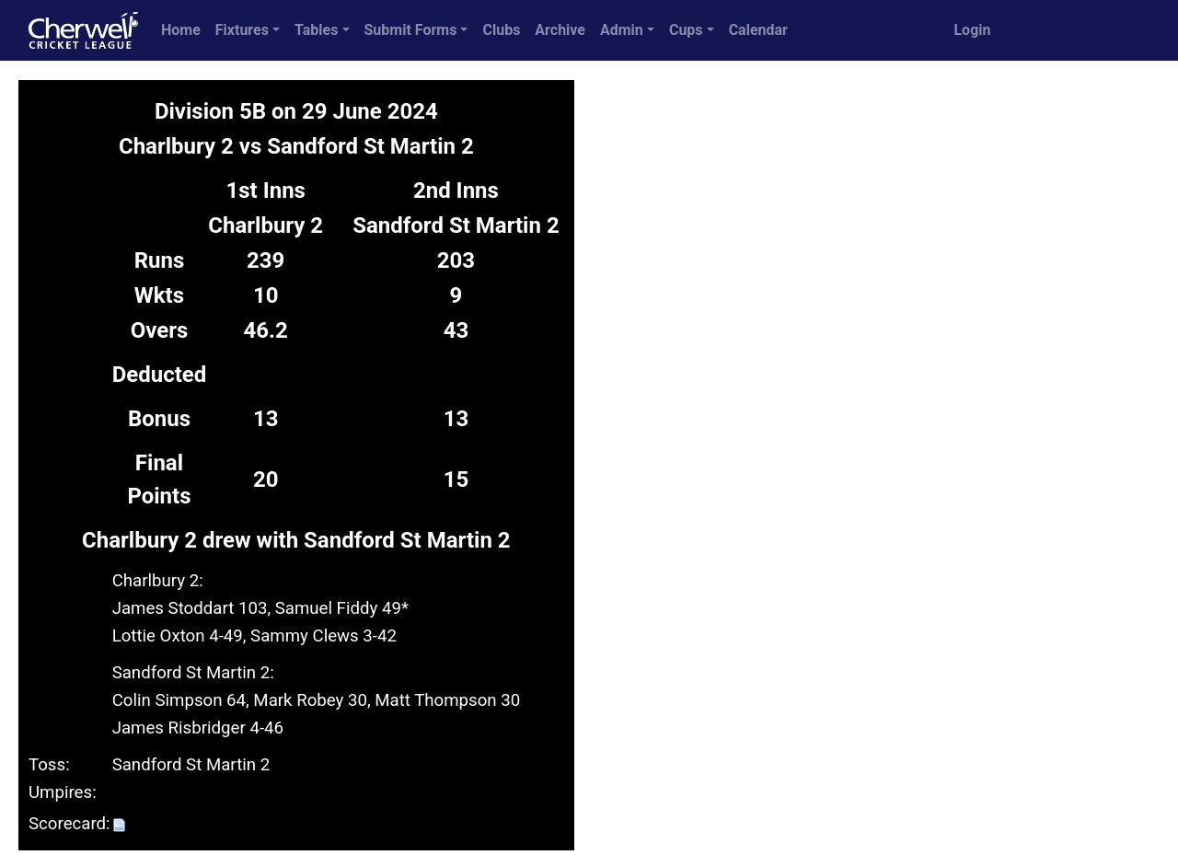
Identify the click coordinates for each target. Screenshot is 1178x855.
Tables (316, 30)
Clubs (501, 30)
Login (971, 30)
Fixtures (242, 30)
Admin (621, 30)
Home (181, 30)
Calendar (758, 30)
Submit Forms (410, 30)
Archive (560, 30)
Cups (686, 30)
